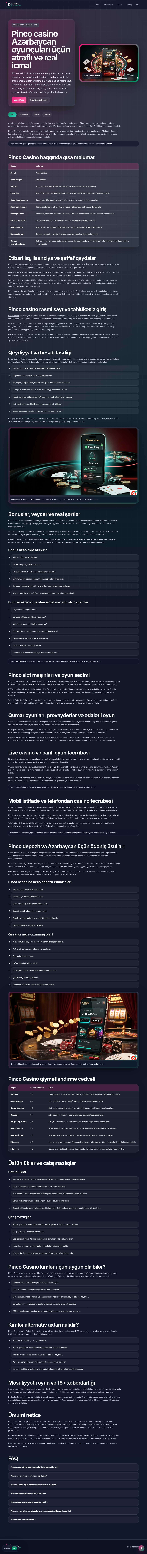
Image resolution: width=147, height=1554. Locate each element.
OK (14, 1548)
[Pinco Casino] (15, 4)
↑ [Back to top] (141, 1548)
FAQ (137, 5)
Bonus (119, 5)
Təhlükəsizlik (108, 5)
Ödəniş (129, 5)
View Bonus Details (39, 100)
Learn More (19, 100)
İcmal (97, 5)
